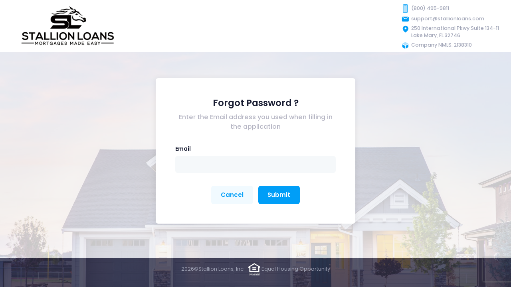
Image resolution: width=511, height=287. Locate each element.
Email (183, 149)
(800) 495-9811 (430, 8)
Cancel (232, 195)
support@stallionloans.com (447, 18)
